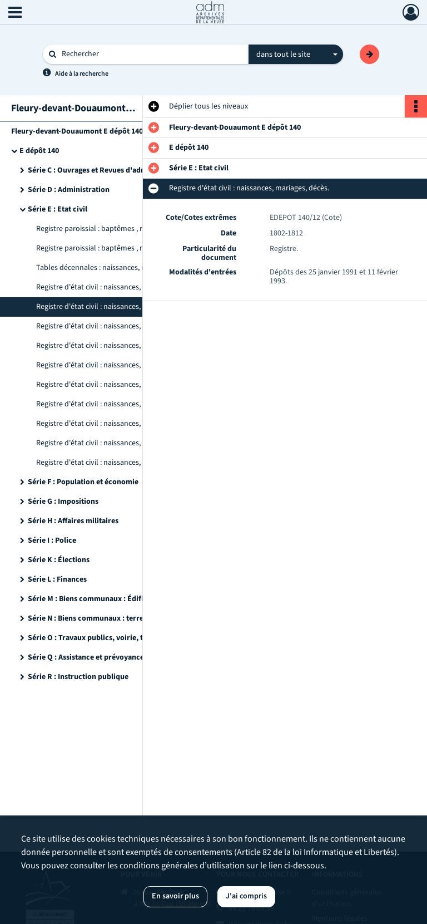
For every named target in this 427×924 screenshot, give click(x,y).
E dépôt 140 (39, 150)
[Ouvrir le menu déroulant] (15, 13)
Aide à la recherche (81, 73)
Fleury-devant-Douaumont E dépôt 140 (77, 131)
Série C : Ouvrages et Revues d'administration (105, 170)
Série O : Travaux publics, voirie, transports (102, 637)
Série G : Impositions (63, 501)
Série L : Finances (57, 579)
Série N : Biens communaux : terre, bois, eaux (105, 618)
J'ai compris (246, 896)
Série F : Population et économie (83, 482)
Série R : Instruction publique (78, 676)
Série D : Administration (69, 189)
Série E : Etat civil (57, 209)
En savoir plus (175, 896)
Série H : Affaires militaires (73, 521)
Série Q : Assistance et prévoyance (86, 657)
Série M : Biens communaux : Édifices (91, 598)
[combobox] (296, 55)
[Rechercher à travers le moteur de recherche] (151, 54)
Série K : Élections (59, 560)
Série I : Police (52, 540)
